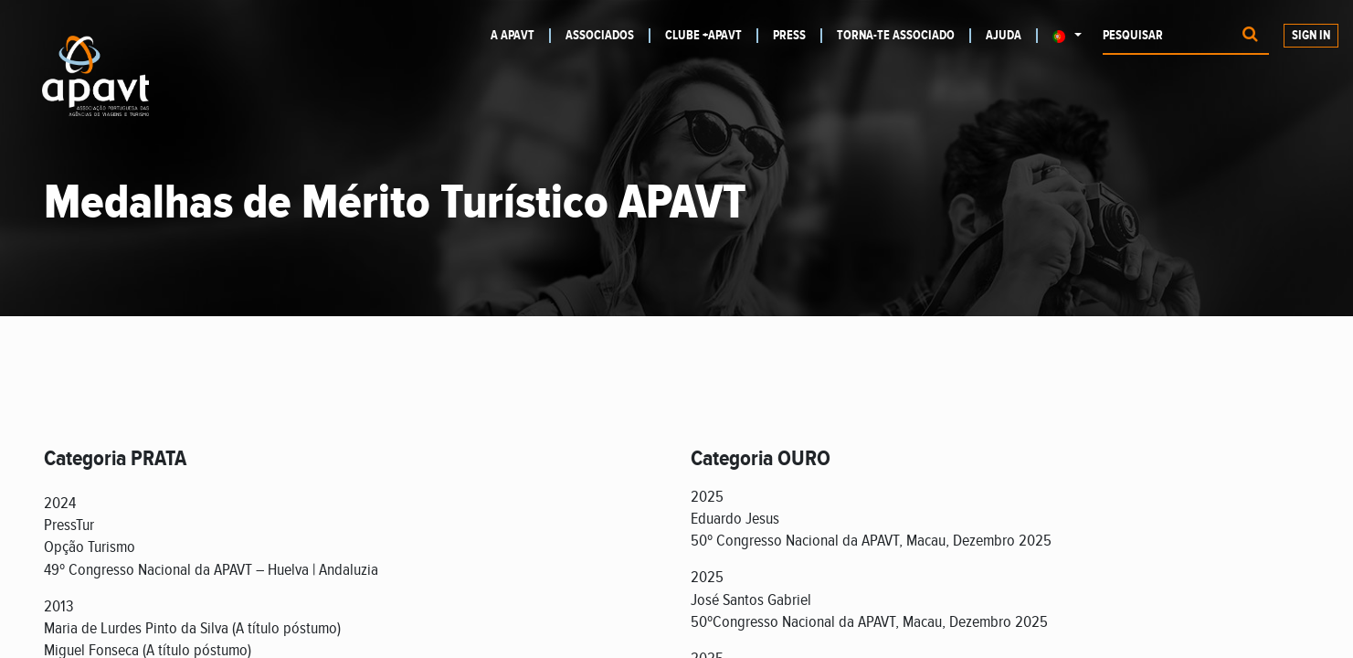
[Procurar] (1250, 36)
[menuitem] (520, 35)
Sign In (1311, 35)
